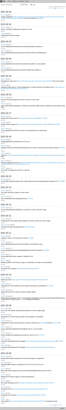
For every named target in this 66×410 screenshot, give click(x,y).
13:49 (2, 85)
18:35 (2, 62)
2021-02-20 (6, 58)
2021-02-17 (6, 113)
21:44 (2, 236)
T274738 (30, 198)
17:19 (2, 219)
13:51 (2, 79)
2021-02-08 (6, 353)
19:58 (2, 146)
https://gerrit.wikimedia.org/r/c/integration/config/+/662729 (36, 383)
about (62, 408)
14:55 (2, 393)
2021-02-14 (6, 187)
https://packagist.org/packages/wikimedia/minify (40, 341)
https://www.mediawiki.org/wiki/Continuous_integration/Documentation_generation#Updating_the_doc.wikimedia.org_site (33, 163)
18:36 (2, 290)
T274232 (41, 335)
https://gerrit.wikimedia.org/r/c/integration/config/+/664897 (34, 81)
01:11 (2, 15)
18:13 (2, 68)
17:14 (2, 248)
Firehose (21, 1)
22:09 (2, 314)
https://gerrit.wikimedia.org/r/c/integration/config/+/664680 (35, 124)
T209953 (62, 181)
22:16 (2, 33)
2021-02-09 (6, 305)
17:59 (2, 122)
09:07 (2, 260)
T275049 (44, 118)
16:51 (2, 381)
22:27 (2, 308)
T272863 (42, 395)
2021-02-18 (6, 94)
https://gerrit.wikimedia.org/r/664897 (29, 118)
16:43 (2, 387)
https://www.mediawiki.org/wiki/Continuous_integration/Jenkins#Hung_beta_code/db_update (35, 155)
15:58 (2, 179)
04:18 (2, 161)
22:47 (2, 27)
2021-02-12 (6, 215)
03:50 (2, 207)
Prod (9, 1)
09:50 (2, 254)
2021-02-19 (6, 76)
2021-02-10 (6, 274)
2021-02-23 (6, 41)
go (34, 4)
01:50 (2, 97)
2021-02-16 (6, 136)
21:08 (2, 321)
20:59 (2, 284)
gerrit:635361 (42, 323)
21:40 (2, 356)
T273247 (60, 341)
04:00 (2, 168)
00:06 (2, 104)
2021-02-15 (6, 176)
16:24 (2, 50)
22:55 (2, 278)
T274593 (30, 238)
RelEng (14, 1)
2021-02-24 (6, 24)
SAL (3, 1)
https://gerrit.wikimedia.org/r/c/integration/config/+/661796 (29, 279)
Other (27, 1)
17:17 (2, 375)
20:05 (2, 116)
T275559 (40, 18)
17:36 (2, 242)
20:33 (2, 139)
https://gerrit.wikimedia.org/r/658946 (27, 395)
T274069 (46, 250)
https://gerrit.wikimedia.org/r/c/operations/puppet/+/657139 (27, 401)
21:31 (2, 190)
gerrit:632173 (55, 323)
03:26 (2, 128)
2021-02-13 (6, 204)
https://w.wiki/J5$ (29, 227)
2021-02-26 (6, 11)
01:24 (2, 266)
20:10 (2, 327)
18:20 (2, 44)
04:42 (2, 339)
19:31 (2, 333)
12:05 (2, 225)
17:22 (2, 368)
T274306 (50, 286)
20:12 (2, 196)
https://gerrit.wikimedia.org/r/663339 (27, 268)
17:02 (2, 153)
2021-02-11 (6, 233)
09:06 (2, 399)
